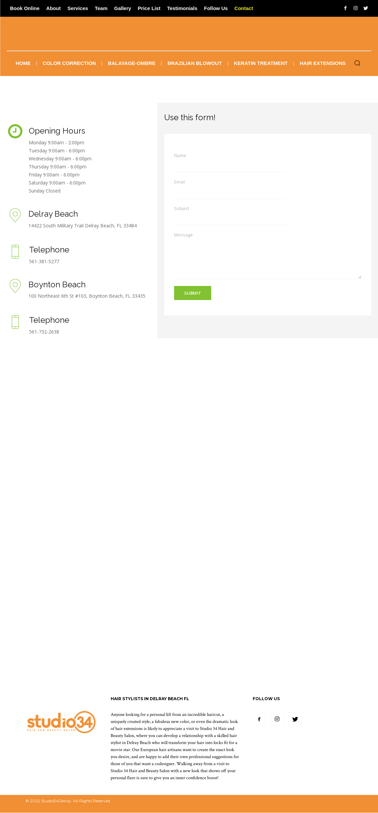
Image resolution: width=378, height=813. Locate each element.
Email (179, 182)
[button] (357, 63)
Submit (192, 293)
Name (180, 155)
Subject (181, 208)
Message (183, 235)
